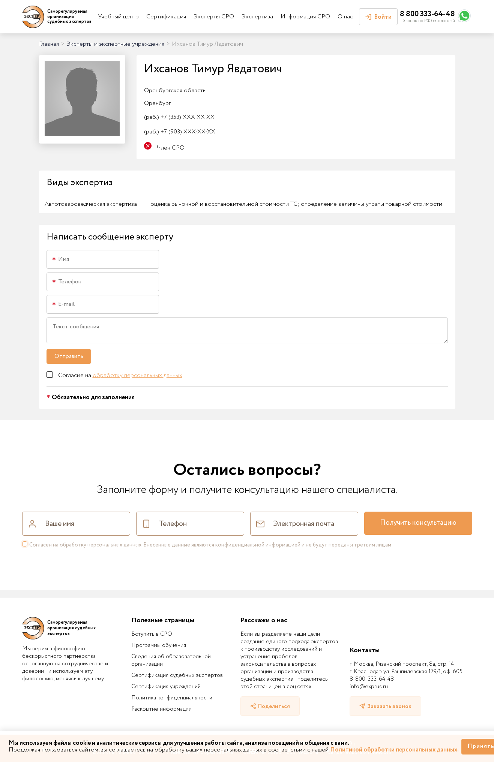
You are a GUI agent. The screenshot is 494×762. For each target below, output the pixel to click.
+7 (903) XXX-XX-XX (179, 131)
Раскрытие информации (161, 709)
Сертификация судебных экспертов (177, 675)
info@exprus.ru (369, 687)
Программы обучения (158, 645)
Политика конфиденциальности (171, 698)
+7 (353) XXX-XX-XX (179, 117)
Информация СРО (305, 16)
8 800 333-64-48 (427, 14)
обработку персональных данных (137, 375)
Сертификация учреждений (166, 687)
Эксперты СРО (214, 16)
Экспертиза (257, 16)
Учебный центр (118, 16)
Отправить (68, 356)
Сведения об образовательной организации (171, 660)
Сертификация (166, 16)
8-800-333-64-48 (372, 679)
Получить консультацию (418, 523)
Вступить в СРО (151, 634)
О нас (345, 16)
